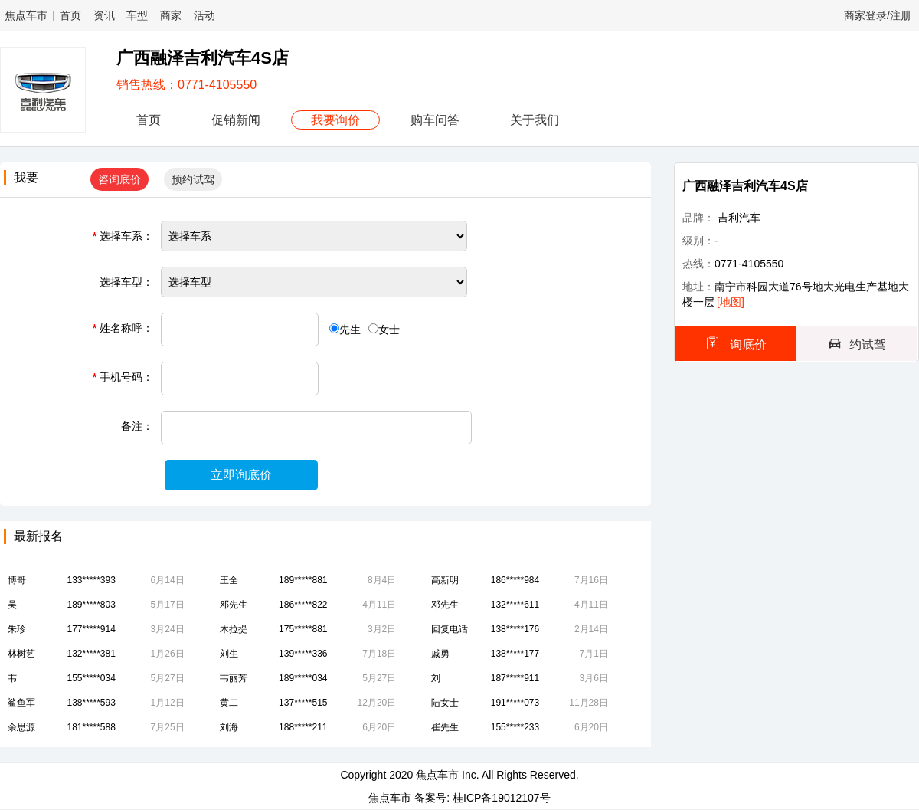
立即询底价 (241, 474)
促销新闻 (235, 119)
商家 (171, 15)
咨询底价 (119, 179)
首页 (70, 15)
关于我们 (534, 119)
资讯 (104, 15)
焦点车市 (26, 15)
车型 (137, 15)
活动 (204, 15)
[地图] (730, 302)
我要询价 (335, 119)
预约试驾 (193, 179)
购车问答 (435, 119)
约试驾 (857, 343)
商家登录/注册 (877, 15)
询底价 (736, 343)
